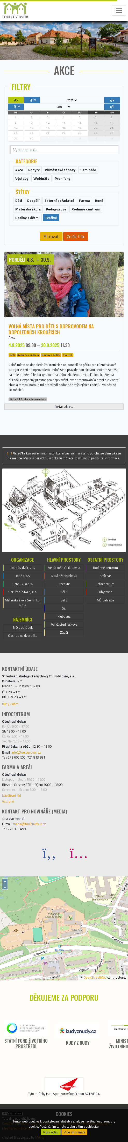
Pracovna (64, 583)
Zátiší (64, 632)
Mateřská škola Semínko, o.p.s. (22, 603)
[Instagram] (79, 853)
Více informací (74, 1132)
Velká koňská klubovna (64, 567)
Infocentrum (105, 583)
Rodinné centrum (28, 355)
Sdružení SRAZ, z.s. (22, 591)
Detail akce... (64, 406)
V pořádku (50, 1132)
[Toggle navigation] (119, 10)
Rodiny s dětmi (51, 355)
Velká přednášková (64, 624)
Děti (12, 355)
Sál (64, 608)
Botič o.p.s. (23, 575)
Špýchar (105, 575)
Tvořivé (67, 355)
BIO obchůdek (23, 627)
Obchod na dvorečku (22, 635)
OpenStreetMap (94, 977)
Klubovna (64, 616)
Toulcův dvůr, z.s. (22, 567)
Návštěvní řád (11, 795)
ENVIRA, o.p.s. (23, 583)
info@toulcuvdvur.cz (26, 752)
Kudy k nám (10, 704)
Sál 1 (64, 591)
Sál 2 (64, 600)
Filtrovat (51, 236)
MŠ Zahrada (105, 600)
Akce (12, 337)
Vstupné (8, 801)
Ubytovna (105, 591)
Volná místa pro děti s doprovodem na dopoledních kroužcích (51, 329)
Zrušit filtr (75, 236)
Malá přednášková (64, 575)
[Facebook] (49, 853)
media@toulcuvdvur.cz (29, 823)
